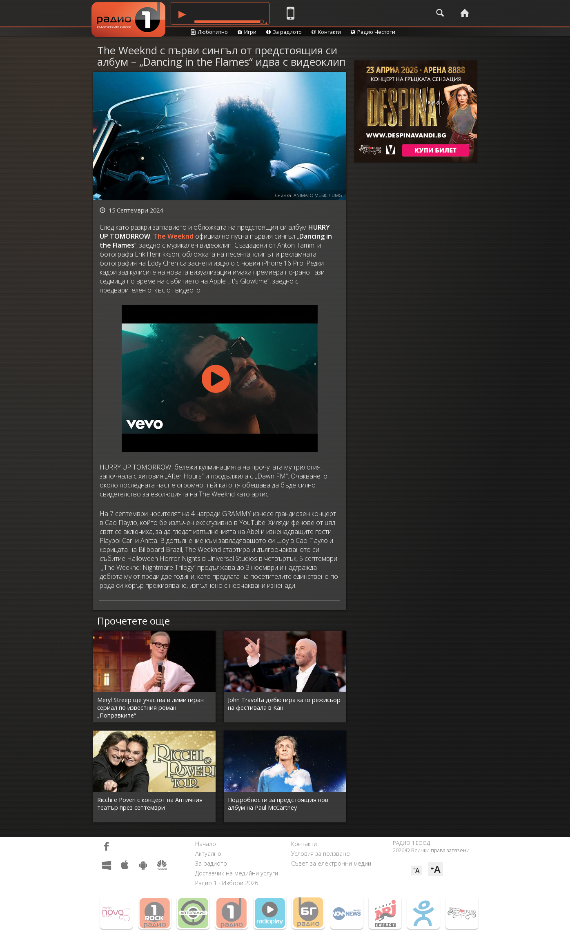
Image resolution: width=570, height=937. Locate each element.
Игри (247, 31)
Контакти (326, 31)
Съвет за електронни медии (331, 863)
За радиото (284, 31)
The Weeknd (173, 236)
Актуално (208, 853)
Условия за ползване (320, 853)
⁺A (435, 869)
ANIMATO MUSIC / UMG (318, 195)
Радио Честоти (373, 31)
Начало (205, 844)
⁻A (416, 870)
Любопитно (209, 31)
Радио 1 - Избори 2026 (226, 883)
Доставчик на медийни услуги (236, 873)
